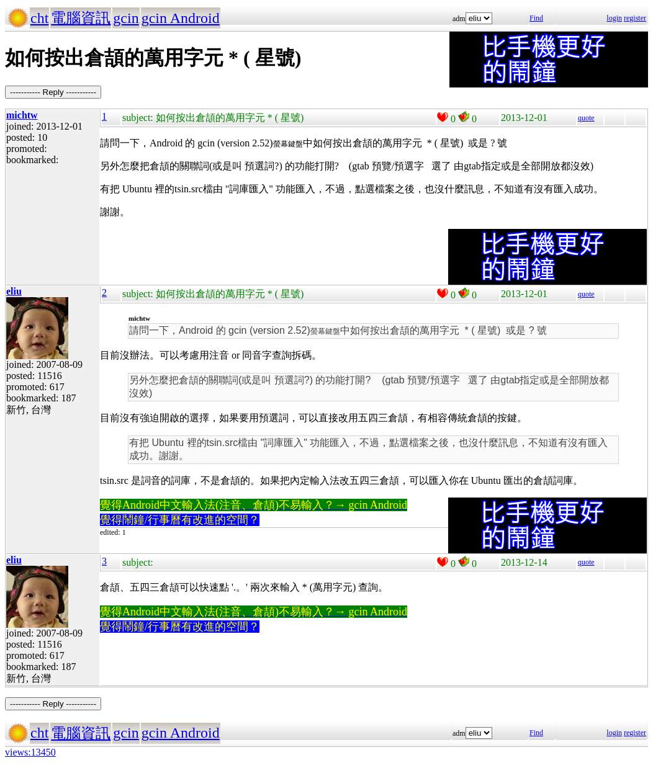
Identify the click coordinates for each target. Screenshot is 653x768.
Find (536, 18)
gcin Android (181, 18)
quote (586, 118)
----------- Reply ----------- (53, 92)
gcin (125, 18)
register (635, 18)
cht (39, 18)
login (614, 18)
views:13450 (30, 752)
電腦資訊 (80, 18)
